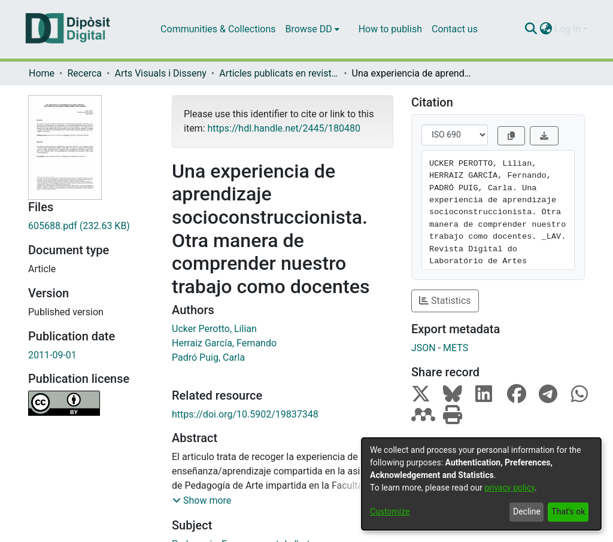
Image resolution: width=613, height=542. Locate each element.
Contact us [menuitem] (455, 29)
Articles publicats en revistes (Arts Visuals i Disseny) (279, 73)
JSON (423, 348)
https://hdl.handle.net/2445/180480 (283, 128)
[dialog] (481, 484)
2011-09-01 (52, 355)
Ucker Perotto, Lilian (214, 328)
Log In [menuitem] (567, 29)
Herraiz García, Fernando (224, 343)
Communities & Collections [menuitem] (217, 29)
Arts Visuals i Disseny (160, 73)
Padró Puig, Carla (208, 357)
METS (455, 348)
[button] (202, 500)
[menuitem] (312, 29)
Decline (527, 511)
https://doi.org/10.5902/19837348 (245, 414)
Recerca (84, 73)
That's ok (568, 511)
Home (41, 73)
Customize (389, 511)
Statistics (445, 300)
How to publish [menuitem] (390, 29)
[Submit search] (530, 29)
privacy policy (509, 487)
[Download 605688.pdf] (91, 226)
